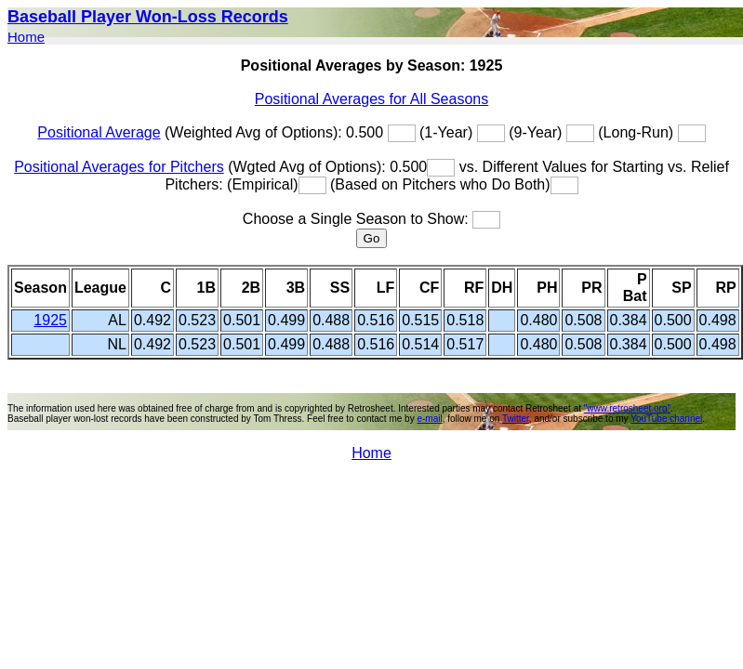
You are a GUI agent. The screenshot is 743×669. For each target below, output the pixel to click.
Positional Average (98, 132)
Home (26, 37)
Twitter (515, 418)
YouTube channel (666, 418)
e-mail (429, 418)
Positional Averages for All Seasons (371, 99)
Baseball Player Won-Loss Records (147, 16)
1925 (50, 320)
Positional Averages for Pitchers (119, 167)
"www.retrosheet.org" (627, 408)
